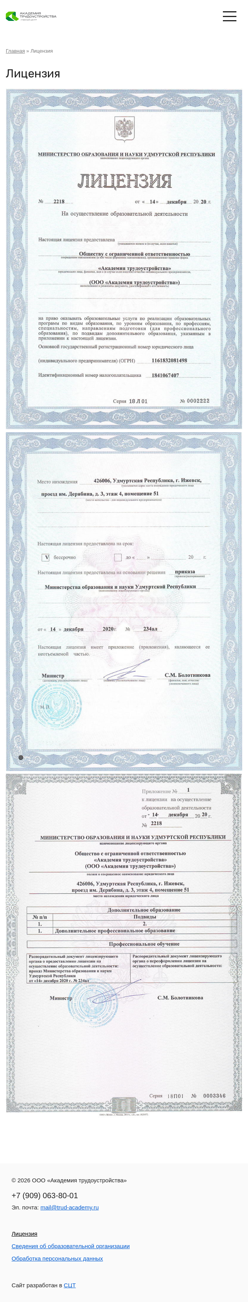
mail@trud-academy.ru (70, 1207)
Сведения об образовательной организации (71, 1246)
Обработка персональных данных (57, 1258)
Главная (15, 51)
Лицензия (24, 1233)
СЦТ (70, 1285)
